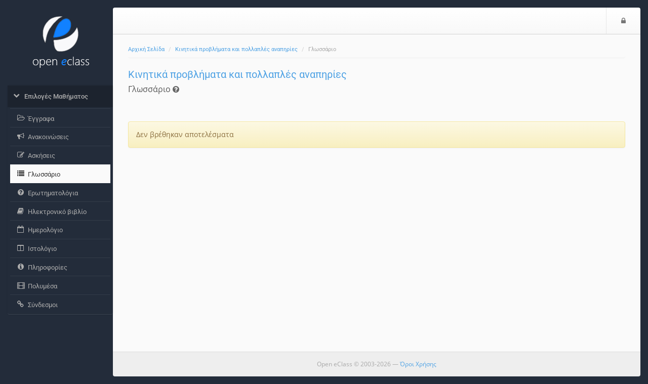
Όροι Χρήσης (418, 364)
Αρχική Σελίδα (146, 49)
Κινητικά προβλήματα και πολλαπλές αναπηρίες (236, 49)
